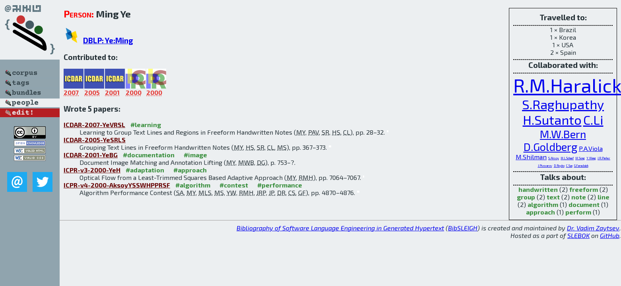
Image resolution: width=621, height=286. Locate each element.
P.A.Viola (591, 148)
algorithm (543, 204)
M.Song (580, 158)
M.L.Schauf (567, 158)
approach (540, 212)
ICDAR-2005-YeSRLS (95, 139)
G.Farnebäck (581, 165)
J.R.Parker (604, 158)
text (553, 197)
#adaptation (145, 170)
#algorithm (192, 185)
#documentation (149, 154)
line (603, 197)
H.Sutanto (552, 120)
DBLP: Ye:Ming (108, 40)
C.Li (593, 120)
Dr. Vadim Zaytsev (593, 228)
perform (578, 212)
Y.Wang (591, 158)
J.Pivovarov (545, 165)
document (584, 204)
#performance (279, 185)
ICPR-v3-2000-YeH (92, 170)
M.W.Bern (563, 134)
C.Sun (569, 165)
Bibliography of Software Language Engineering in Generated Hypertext (340, 228)
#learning (145, 124)
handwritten (538, 189)
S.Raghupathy (563, 104)
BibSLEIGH (462, 228)
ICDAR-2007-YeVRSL (94, 124)
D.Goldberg (550, 146)
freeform (583, 189)
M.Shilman (531, 156)
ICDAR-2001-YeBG (91, 154)
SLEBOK (578, 235)
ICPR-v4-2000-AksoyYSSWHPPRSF (117, 185)
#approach (190, 170)
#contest (233, 185)
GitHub (609, 235)
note (578, 197)
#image (195, 154)
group (526, 197)
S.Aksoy (553, 158)
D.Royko (559, 165)
